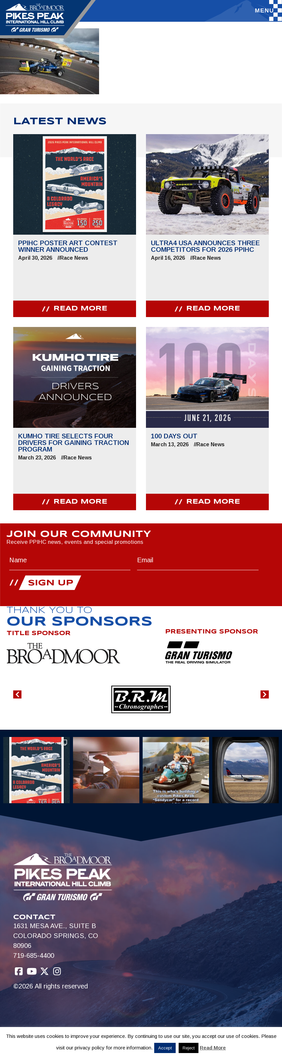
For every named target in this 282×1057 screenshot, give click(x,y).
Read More (213, 1047)
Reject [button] (188, 1047)
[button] (17, 694)
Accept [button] (165, 1047)
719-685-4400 (33, 955)
